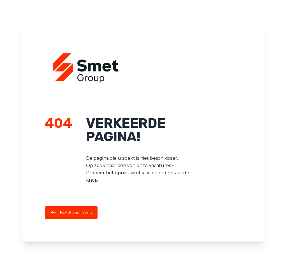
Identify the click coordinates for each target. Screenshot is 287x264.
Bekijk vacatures (71, 213)
